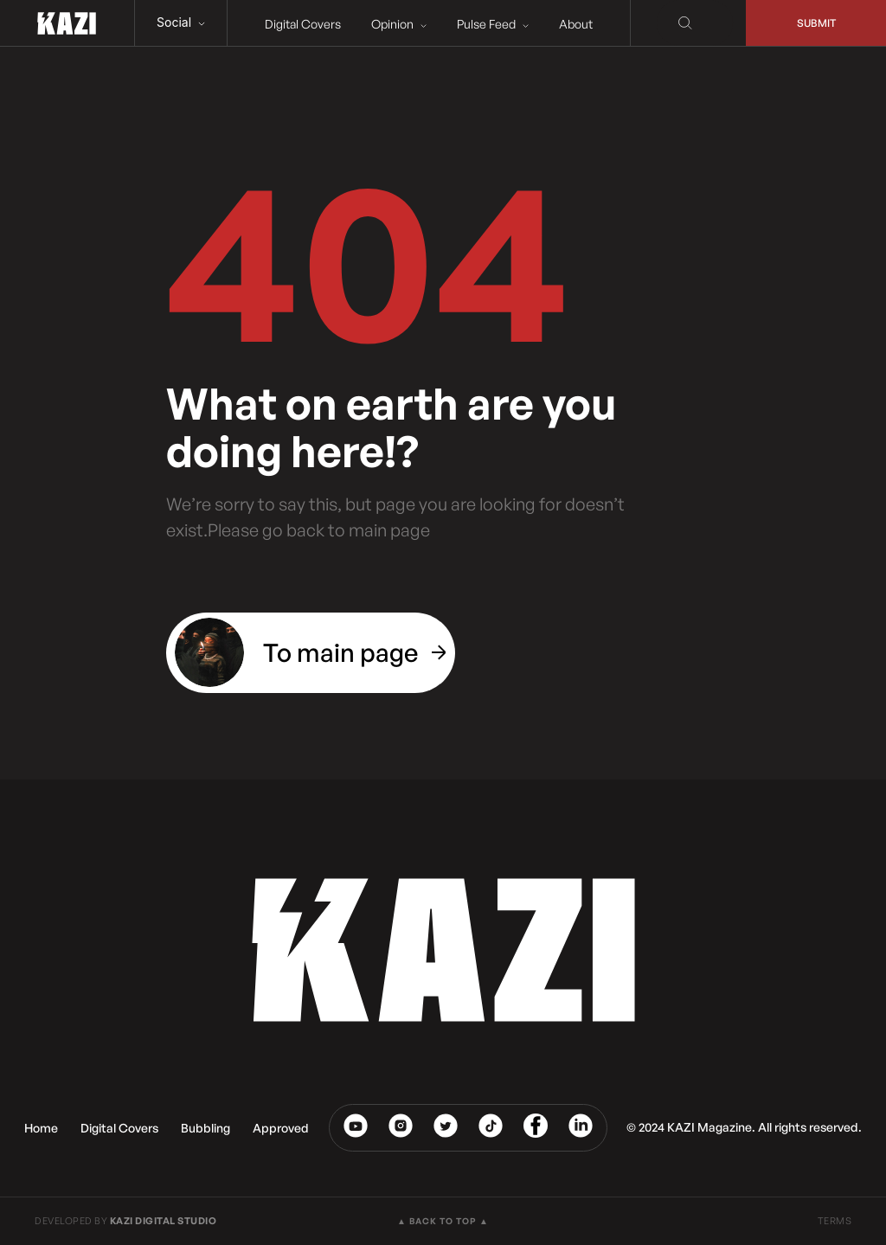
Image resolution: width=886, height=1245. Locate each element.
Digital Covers (303, 23)
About (576, 23)
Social (181, 22)
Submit (816, 22)
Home (41, 1127)
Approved (281, 1127)
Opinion (399, 23)
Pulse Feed (493, 23)
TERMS (835, 1221)
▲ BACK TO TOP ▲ (443, 1221)
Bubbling (205, 1127)
